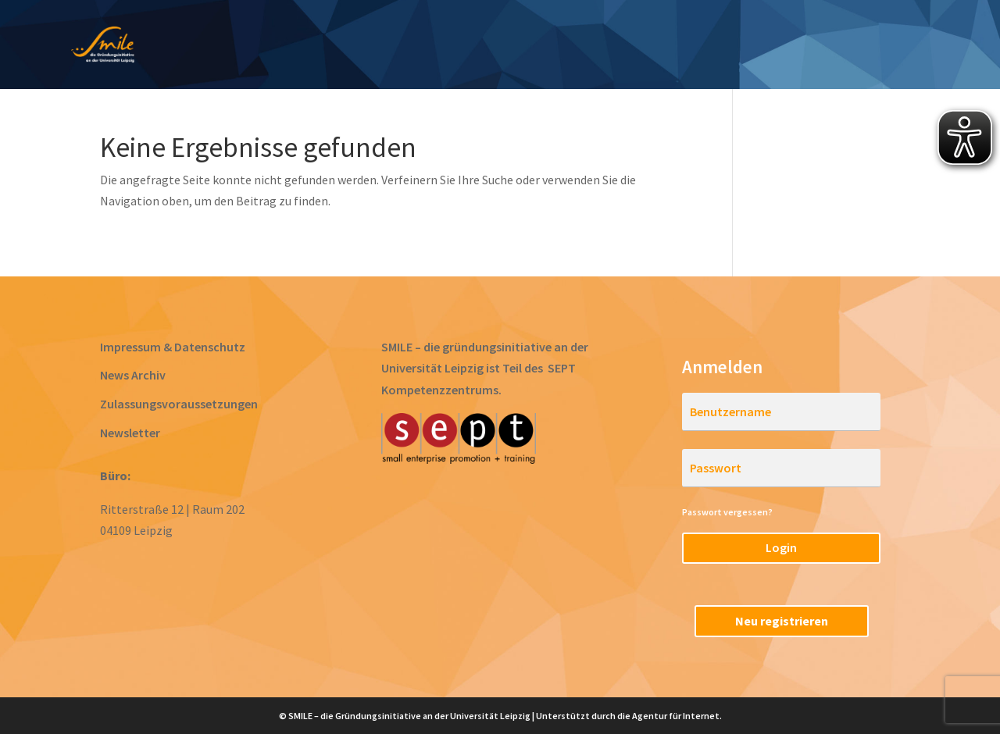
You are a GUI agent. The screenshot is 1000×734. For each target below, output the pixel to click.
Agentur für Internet (676, 716)
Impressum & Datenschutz (172, 347)
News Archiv (133, 375)
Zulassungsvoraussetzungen (179, 404)
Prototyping (464, 46)
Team (832, 46)
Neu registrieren (781, 621)
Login (781, 547)
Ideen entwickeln (341, 46)
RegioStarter (921, 46)
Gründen (560, 46)
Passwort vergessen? (727, 512)
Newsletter (130, 432)
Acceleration (658, 46)
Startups (756, 46)
